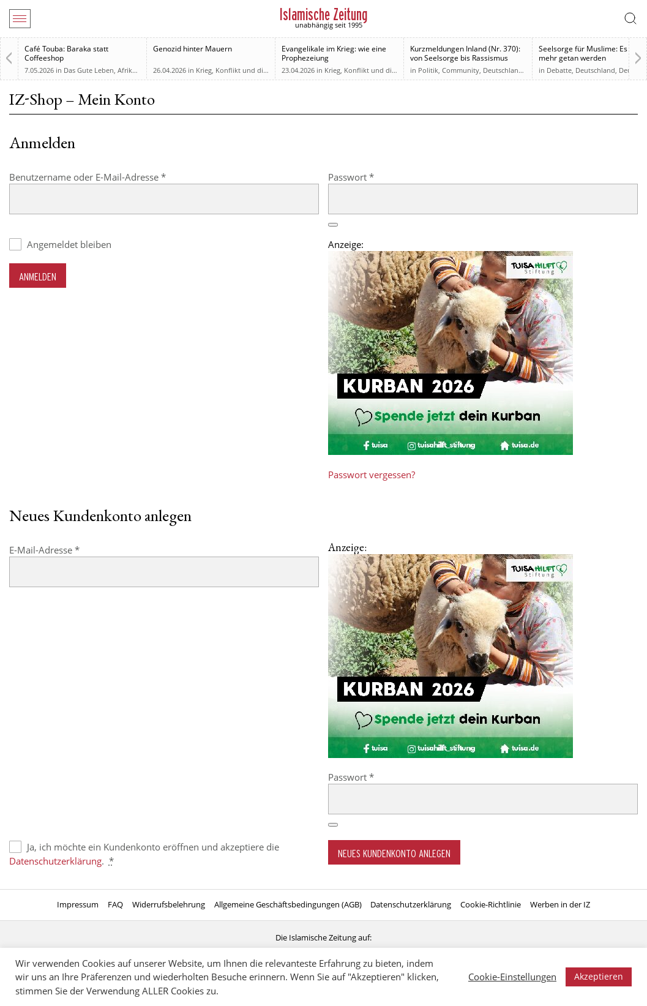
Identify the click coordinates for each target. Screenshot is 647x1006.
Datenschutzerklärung (55, 861)
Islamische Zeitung (323, 14)
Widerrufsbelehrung (168, 904)
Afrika (127, 70)
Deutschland (503, 70)
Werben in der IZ (560, 904)
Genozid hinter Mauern (192, 48)
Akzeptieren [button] (598, 976)
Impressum (78, 904)
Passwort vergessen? (371, 474)
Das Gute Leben (89, 70)
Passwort (375, 176)
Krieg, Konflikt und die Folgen (243, 70)
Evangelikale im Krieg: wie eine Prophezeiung (334, 53)
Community (460, 70)
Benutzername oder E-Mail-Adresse (112, 176)
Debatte (559, 70)
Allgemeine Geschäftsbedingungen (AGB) (288, 904)
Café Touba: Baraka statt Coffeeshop (66, 53)
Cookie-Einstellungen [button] (512, 976)
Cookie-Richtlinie (490, 904)
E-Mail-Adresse (69, 549)
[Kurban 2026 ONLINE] (450, 451)
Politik (428, 70)
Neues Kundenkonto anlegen (394, 853)
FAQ (115, 904)
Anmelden (37, 276)
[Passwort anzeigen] (333, 225)
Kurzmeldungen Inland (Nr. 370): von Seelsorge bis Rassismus (465, 53)
